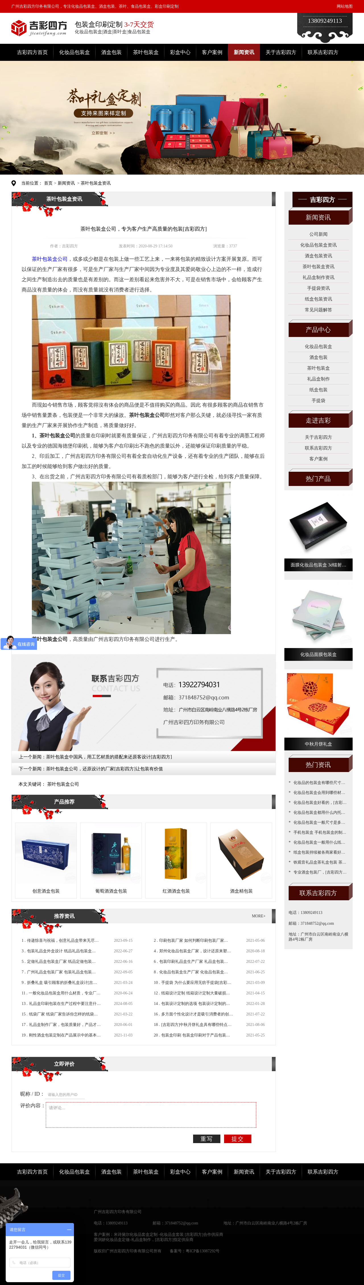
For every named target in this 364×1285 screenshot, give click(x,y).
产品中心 (318, 329)
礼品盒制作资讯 (318, 277)
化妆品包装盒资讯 (318, 245)
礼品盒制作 (318, 378)
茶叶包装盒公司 (63, 784)
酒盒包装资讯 (318, 255)
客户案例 (212, 52)
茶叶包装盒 (146, 52)
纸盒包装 (318, 389)
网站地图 (345, 6)
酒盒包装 (111, 52)
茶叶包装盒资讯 (96, 183)
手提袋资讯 (318, 288)
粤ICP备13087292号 (203, 1251)
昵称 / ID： (32, 1094)
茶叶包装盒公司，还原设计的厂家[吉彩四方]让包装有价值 (104, 768)
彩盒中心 (180, 52)
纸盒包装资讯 (318, 299)
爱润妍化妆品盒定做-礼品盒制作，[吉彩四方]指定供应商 (143, 1240)
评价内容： (33, 1105)
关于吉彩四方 (281, 52)
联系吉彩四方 (323, 52)
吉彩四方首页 (32, 52)
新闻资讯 (244, 52)
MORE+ (259, 916)
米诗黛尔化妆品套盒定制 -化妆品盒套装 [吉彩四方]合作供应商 (168, 1234)
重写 (206, 1139)
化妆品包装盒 (74, 52)
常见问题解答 (318, 309)
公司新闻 (318, 234)
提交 (237, 1139)
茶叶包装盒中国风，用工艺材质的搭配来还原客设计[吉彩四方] (109, 756)
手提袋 (318, 400)
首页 (48, 183)
